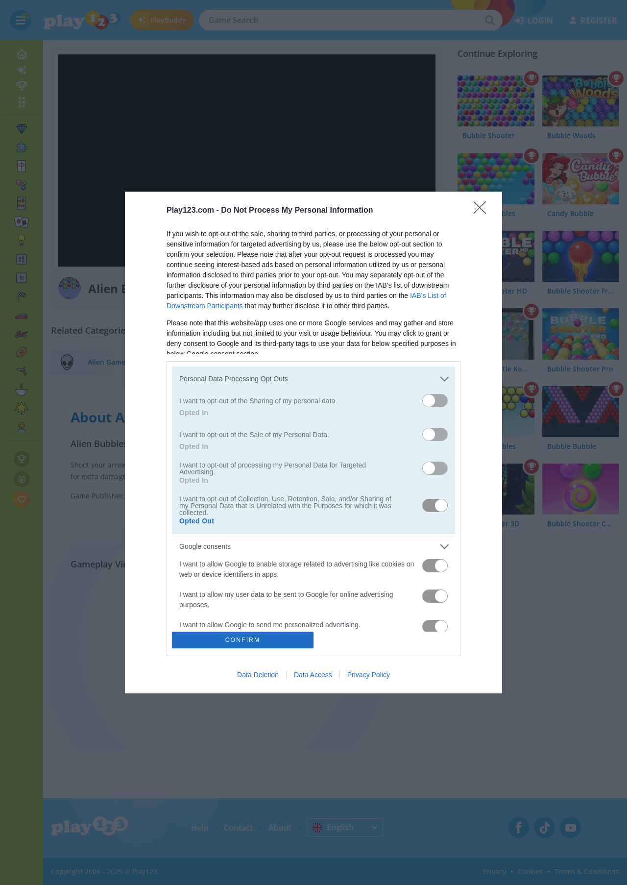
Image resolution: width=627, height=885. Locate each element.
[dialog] (313, 443)
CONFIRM (242, 640)
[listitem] (313, 379)
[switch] (435, 400)
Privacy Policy (368, 675)
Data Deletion (258, 675)
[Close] (483, 210)
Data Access (313, 675)
